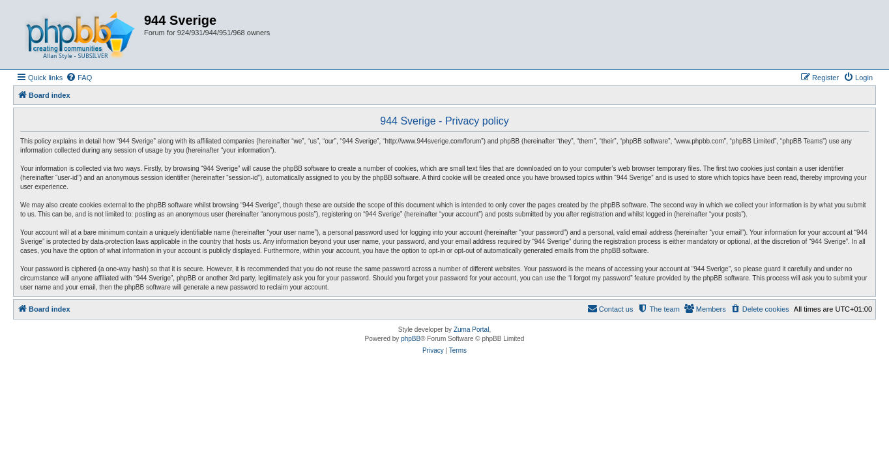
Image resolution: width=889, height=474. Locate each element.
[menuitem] (79, 77)
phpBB (410, 338)
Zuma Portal (471, 329)
